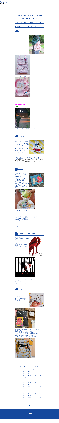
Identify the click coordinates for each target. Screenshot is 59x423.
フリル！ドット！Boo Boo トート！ (28, 31)
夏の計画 (20, 169)
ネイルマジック (22, 136)
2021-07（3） (37, 395)
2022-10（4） (29, 388)
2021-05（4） (29, 397)
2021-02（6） (29, 399)
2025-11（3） (37, 371)
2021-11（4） (29, 393)
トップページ (18, 15)
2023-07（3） (37, 382)
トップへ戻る (29, 405)
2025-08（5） (37, 373)
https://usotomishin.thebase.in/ (20, 103)
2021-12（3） (22, 393)
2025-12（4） (29, 371)
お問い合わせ (40, 22)
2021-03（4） (22, 399)
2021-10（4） (37, 393)
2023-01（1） (37, 386)
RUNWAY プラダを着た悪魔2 (26, 233)
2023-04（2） (37, 384)
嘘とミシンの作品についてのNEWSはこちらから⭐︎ (27, 15)
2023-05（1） (29, 384)
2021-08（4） (29, 395)
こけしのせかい (22, 289)
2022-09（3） (37, 388)
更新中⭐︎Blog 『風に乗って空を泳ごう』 (22, 22)
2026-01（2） (22, 371)
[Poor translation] (3, 3)
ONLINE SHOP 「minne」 (39, 15)
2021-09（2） (22, 395)
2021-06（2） (22, 397)
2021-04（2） (37, 397)
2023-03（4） (22, 386)
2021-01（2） (37, 399)
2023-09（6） (22, 382)
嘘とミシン (29, 413)
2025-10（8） (22, 373)
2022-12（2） (22, 388)
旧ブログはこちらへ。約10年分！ (33, 22)
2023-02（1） (29, 386)
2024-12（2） (37, 375)
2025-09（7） (29, 373)
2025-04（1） (29, 375)
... (40, 366)
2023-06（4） (22, 384)
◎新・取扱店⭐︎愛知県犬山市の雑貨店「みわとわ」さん (29, 18)
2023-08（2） (29, 382)
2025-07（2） (22, 375)
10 (38, 366)
